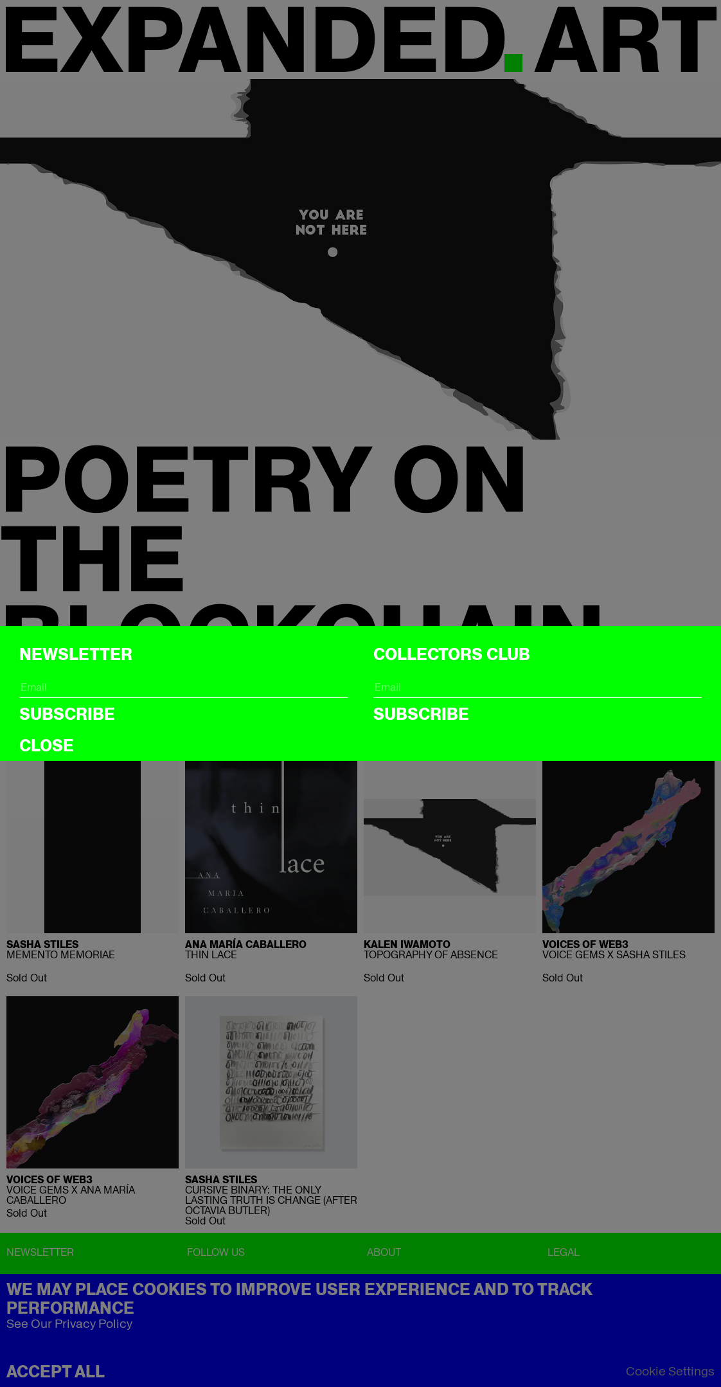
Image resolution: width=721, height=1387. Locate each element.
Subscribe (67, 714)
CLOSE (46, 746)
